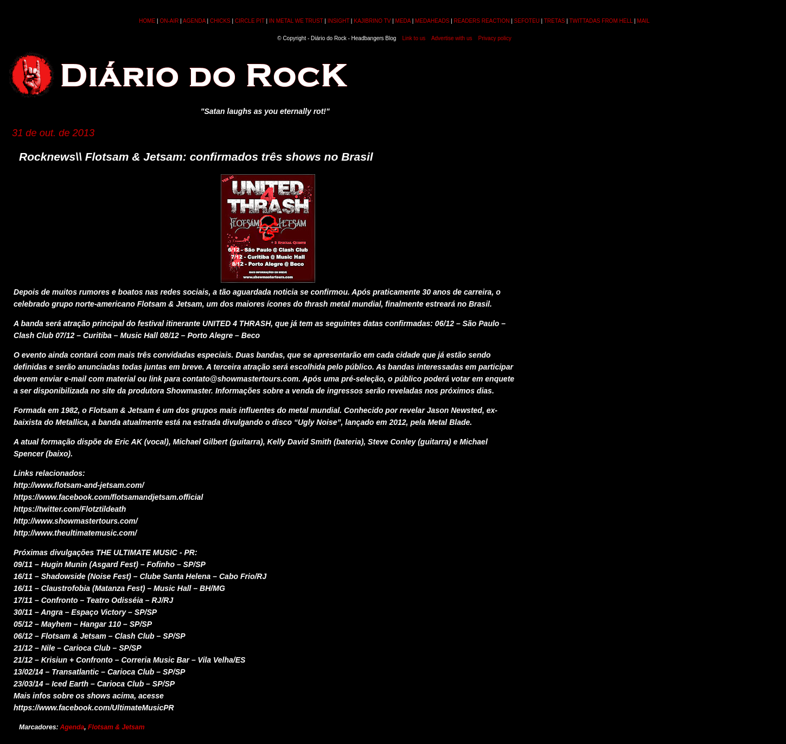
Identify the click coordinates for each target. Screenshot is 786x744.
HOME (147, 21)
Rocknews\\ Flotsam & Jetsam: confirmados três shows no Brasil (196, 156)
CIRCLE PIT (250, 21)
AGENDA (194, 21)
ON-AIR (169, 21)
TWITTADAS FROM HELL (600, 21)
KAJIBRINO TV (372, 21)
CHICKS (220, 21)
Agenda (72, 727)
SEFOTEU (527, 21)
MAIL (643, 21)
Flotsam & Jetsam (116, 727)
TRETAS (554, 21)
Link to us (414, 38)
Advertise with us (451, 38)
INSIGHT (338, 21)
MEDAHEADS (432, 21)
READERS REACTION (482, 21)
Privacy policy (495, 38)
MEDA (403, 21)
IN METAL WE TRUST (296, 21)
